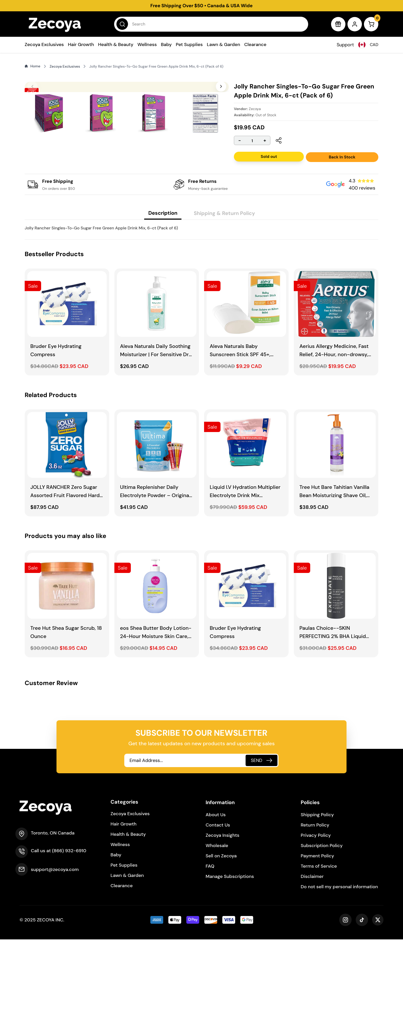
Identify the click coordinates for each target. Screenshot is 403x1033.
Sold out (269, 156)
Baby (166, 44)
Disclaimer (312, 970)
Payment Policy (317, 949)
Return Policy (315, 918)
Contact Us (218, 918)
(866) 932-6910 (69, 944)
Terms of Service (319, 960)
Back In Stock (342, 157)
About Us (216, 908)
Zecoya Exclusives (44, 44)
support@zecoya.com (55, 963)
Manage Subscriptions (230, 970)
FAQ (210, 960)
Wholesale (217, 939)
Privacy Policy (316, 929)
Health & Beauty (115, 44)
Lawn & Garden (223, 44)
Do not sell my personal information (339, 980)
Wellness (147, 44)
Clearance (255, 44)
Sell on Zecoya (221, 949)
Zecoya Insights (222, 929)
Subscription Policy (322, 939)
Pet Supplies (189, 44)
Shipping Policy (317, 908)
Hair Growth (81, 44)
